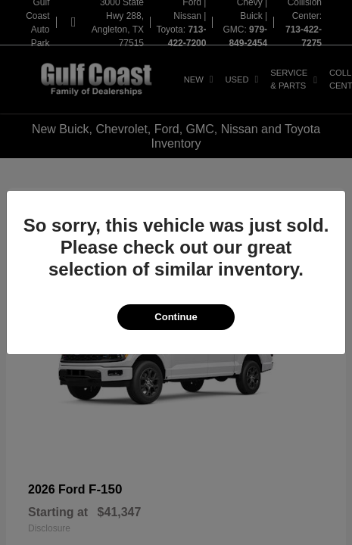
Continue (175, 316)
